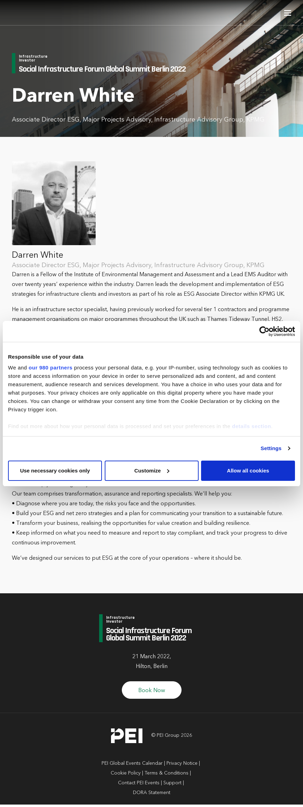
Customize (151, 471)
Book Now (151, 693)
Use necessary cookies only (55, 471)
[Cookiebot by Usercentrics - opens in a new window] (264, 331)
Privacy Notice (182, 765)
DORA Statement (151, 795)
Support (172, 785)
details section (251, 426)
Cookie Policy (126, 775)
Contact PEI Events (139, 785)
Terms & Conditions (167, 775)
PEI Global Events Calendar (132, 765)
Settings (271, 448)
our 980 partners (51, 368)
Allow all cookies (248, 471)
